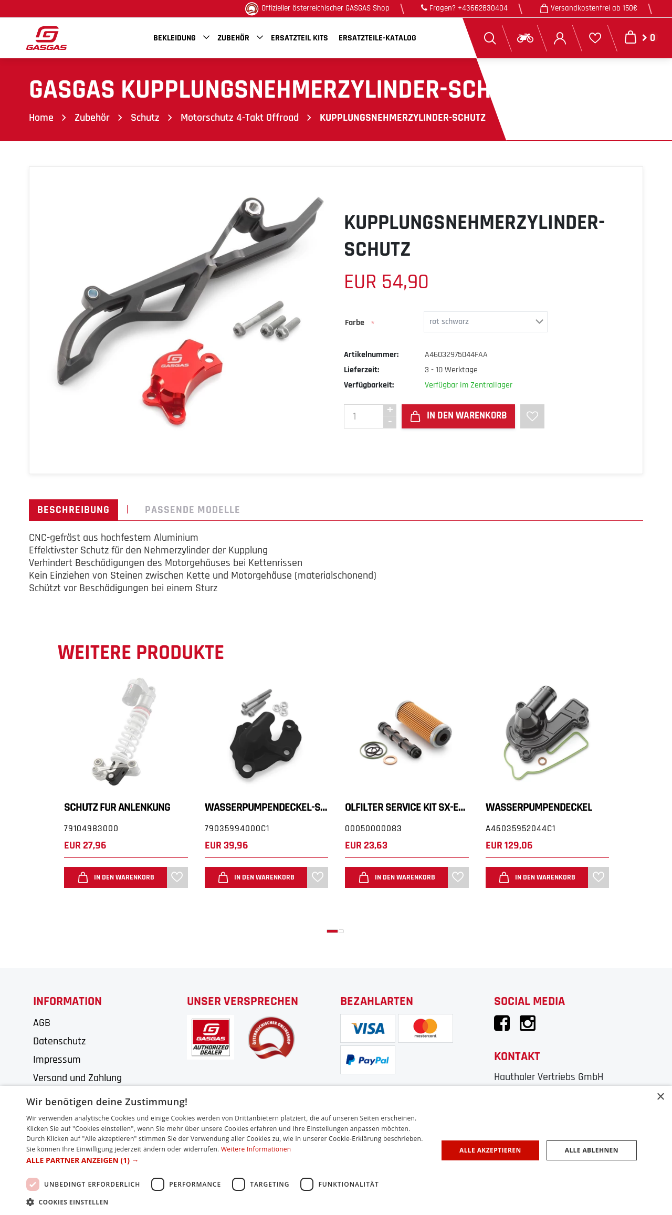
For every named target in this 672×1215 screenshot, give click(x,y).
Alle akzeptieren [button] (490, 1150)
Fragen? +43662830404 (464, 8)
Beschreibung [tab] (73, 510)
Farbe (354, 322)
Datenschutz (59, 1041)
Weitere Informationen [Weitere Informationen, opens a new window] (256, 1149)
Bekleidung (174, 38)
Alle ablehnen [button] (591, 1150)
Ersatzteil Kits (299, 38)
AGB (41, 1023)
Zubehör (233, 38)
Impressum (57, 1059)
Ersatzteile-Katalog (377, 38)
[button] (332, 931)
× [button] (660, 1097)
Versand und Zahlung (77, 1078)
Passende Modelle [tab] (192, 510)
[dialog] (336, 1150)
